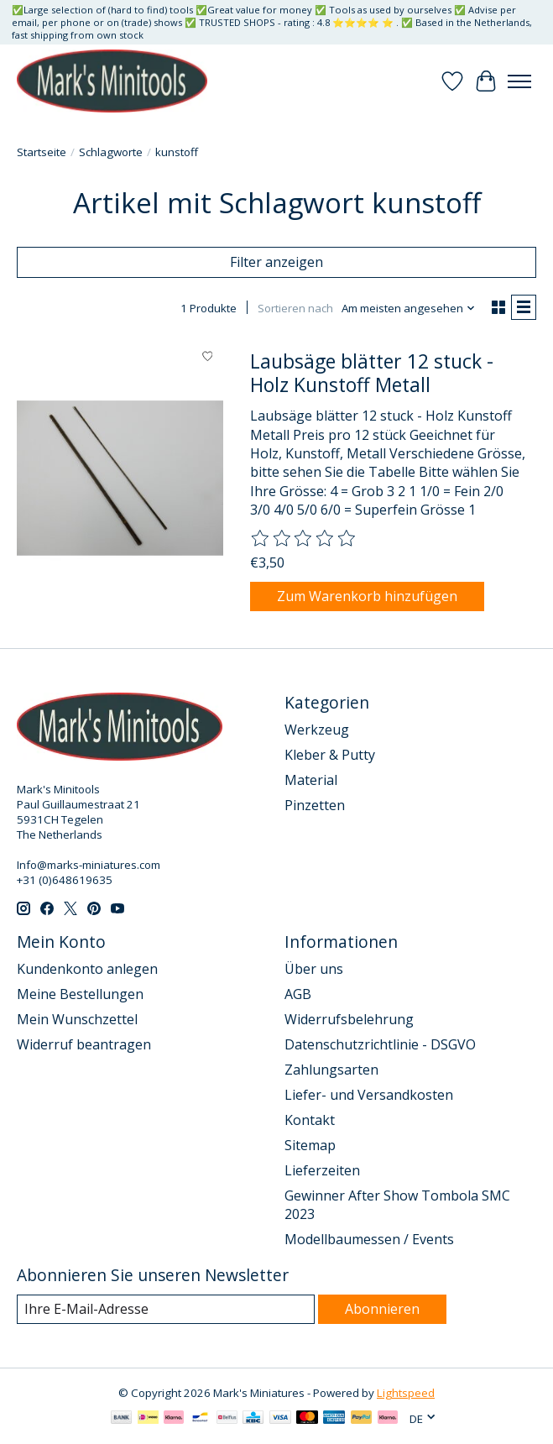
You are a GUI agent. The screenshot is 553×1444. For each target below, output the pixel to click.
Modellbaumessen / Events (369, 1239)
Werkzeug (316, 729)
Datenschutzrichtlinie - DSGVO (380, 1044)
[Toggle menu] (519, 81)
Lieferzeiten (322, 1170)
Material (310, 780)
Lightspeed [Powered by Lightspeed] (406, 1392)
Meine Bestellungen (80, 994)
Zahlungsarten (331, 1069)
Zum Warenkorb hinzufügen (367, 596)
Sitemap (310, 1145)
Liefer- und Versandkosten (368, 1095)
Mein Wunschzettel (77, 1019)
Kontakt (309, 1120)
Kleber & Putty (329, 755)
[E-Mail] (166, 1309)
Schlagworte (111, 152)
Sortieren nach (295, 308)
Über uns (313, 969)
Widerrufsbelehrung (349, 1019)
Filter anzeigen (276, 262)
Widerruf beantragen (84, 1044)
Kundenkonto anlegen (87, 969)
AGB (297, 994)
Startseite (41, 152)
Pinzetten (314, 805)
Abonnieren (382, 1309)
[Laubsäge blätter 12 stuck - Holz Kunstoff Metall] (120, 477)
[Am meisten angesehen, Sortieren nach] (409, 308)
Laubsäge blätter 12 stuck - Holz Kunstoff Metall (371, 373)
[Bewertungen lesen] (303, 539)
